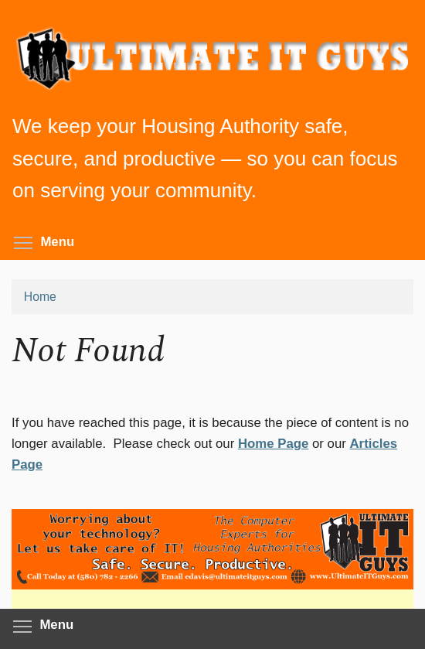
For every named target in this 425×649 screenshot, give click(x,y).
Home (40, 296)
